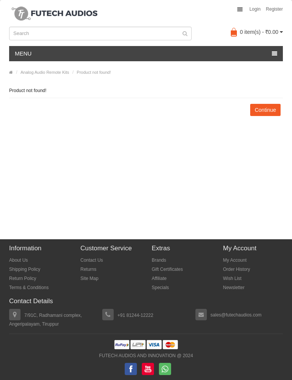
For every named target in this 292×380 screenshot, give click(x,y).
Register (274, 9)
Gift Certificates (167, 269)
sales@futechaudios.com (236, 315)
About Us (18, 260)
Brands (159, 260)
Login (254, 9)
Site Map (89, 278)
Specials (160, 287)
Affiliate (159, 278)
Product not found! (94, 72)
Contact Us (92, 260)
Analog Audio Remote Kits (45, 72)
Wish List (232, 278)
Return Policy (22, 278)
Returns (89, 269)
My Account (235, 260)
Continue (265, 110)
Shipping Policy (24, 269)
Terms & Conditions (29, 287)
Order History (236, 269)
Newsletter (234, 287)
